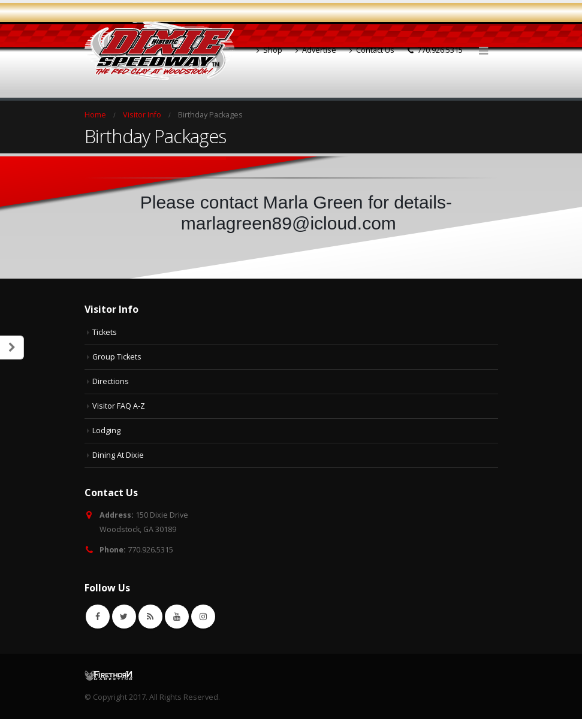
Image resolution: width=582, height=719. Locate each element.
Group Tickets (116, 357)
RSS (150, 617)
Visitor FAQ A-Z (118, 406)
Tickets (104, 332)
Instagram (203, 617)
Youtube (177, 617)
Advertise (315, 50)
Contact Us (371, 50)
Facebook (98, 617)
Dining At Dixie (118, 455)
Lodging (106, 430)
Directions (110, 381)
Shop (269, 50)
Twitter (124, 617)
